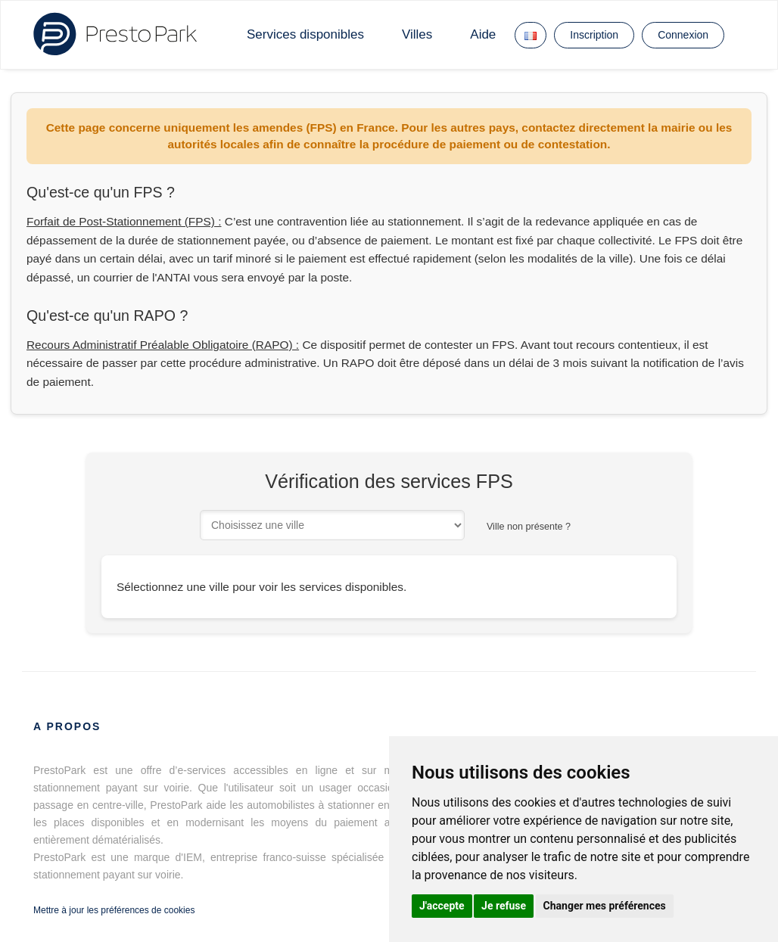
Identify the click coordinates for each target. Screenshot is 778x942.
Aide (483, 34)
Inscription (594, 35)
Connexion (683, 35)
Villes (417, 34)
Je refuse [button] (503, 906)
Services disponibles (305, 34)
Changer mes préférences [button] (604, 906)
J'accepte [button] (442, 906)
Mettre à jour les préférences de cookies (113, 910)
